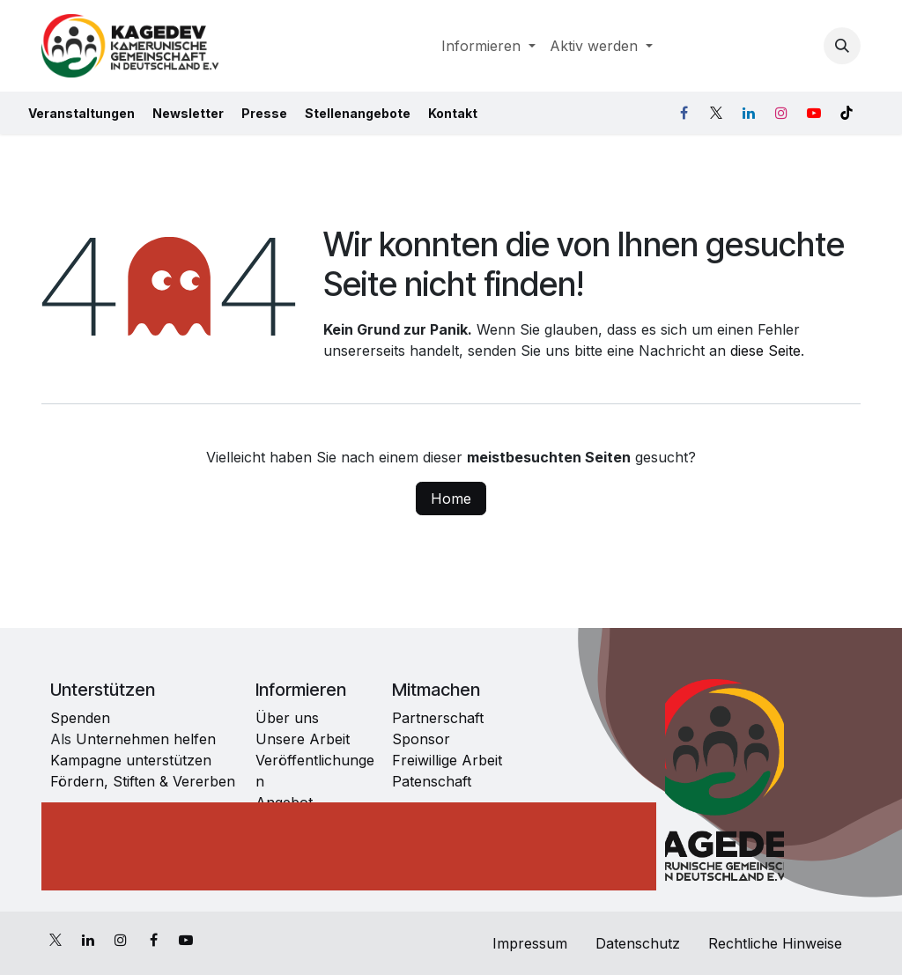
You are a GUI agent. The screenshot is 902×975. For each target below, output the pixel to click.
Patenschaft (431, 781)
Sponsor (421, 739)
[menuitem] (488, 45)
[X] (716, 113)
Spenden (80, 718)
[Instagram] (781, 113)
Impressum (527, 943)
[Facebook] (683, 113)
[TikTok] (846, 113)
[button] (842, 45)
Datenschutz (637, 943)
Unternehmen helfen (143, 739)
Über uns (287, 718)
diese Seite (765, 350)
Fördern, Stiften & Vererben (142, 781)
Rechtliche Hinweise (777, 943)
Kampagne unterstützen (133, 760)
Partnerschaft (438, 718)
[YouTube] (814, 113)
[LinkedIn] (749, 113)
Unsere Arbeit (302, 739)
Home (451, 498)
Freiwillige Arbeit (447, 760)
